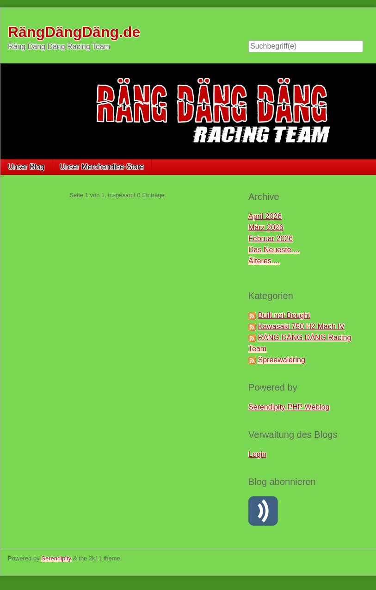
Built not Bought (284, 315)
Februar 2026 (270, 238)
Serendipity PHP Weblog (289, 407)
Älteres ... (264, 261)
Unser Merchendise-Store (102, 167)
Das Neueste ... (273, 250)
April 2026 (265, 216)
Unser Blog (26, 167)
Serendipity (56, 558)
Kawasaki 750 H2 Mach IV (301, 326)
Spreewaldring (281, 360)
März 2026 (266, 227)
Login (257, 454)
